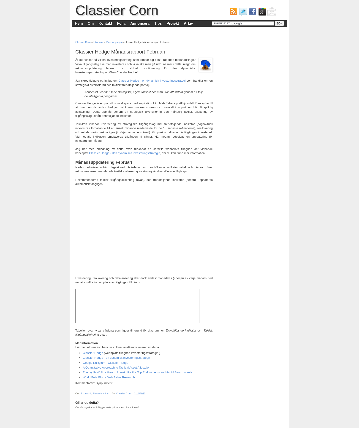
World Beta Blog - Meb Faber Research (109, 377)
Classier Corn (116, 10)
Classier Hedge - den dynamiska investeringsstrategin (124, 153)
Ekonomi (98, 42)
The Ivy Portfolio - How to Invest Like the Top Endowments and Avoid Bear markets (137, 372)
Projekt (172, 23)
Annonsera (140, 23)
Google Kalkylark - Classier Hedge (105, 362)
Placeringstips (114, 42)
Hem (79, 23)
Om (91, 23)
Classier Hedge (93, 353)
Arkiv (188, 23)
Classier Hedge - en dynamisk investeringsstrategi (152, 80)
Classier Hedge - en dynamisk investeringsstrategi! (116, 357)
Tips (158, 23)
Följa (121, 23)
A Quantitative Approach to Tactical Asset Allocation (116, 367)
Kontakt (105, 23)
